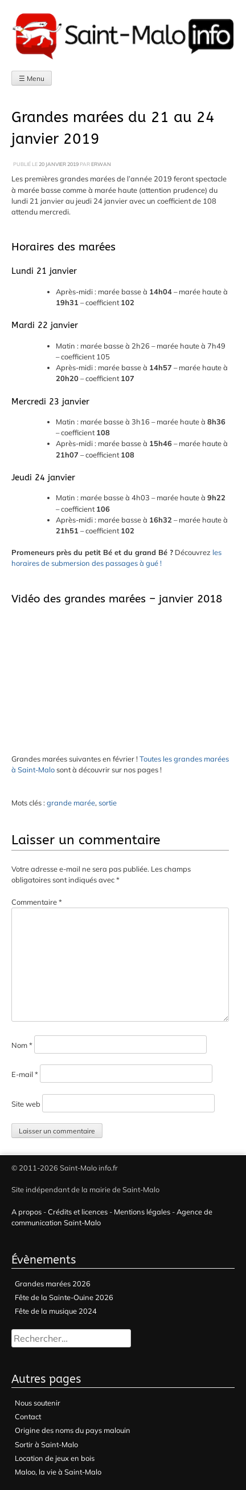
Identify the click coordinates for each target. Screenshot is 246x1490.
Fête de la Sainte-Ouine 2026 (64, 1297)
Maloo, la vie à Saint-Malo (58, 1471)
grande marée (71, 802)
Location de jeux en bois (55, 1458)
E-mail (24, 1074)
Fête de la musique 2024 (56, 1310)
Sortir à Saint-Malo (46, 1444)
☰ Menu (31, 78)
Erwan (101, 164)
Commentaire (36, 901)
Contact (28, 1416)
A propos (26, 1211)
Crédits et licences (78, 1211)
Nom (21, 1045)
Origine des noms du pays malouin (72, 1430)
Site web (25, 1103)
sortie (108, 802)
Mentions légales (142, 1211)
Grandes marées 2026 (53, 1283)
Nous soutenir (37, 1402)
